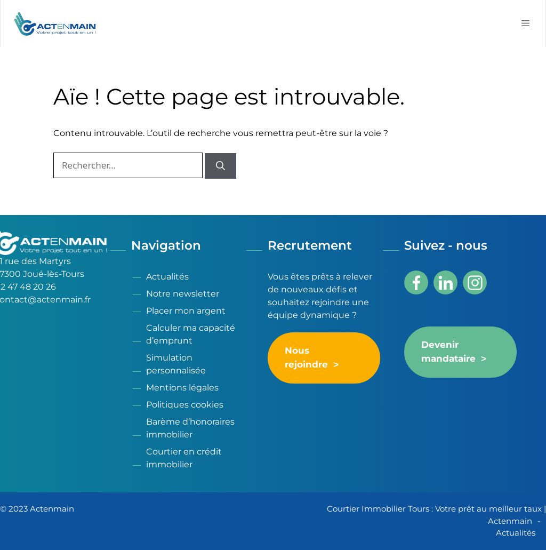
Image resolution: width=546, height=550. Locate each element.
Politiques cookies (184, 405)
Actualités (167, 277)
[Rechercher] (220, 166)
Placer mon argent (186, 311)
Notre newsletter (182, 294)
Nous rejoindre (306, 357)
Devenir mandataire (448, 351)
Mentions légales (182, 387)
